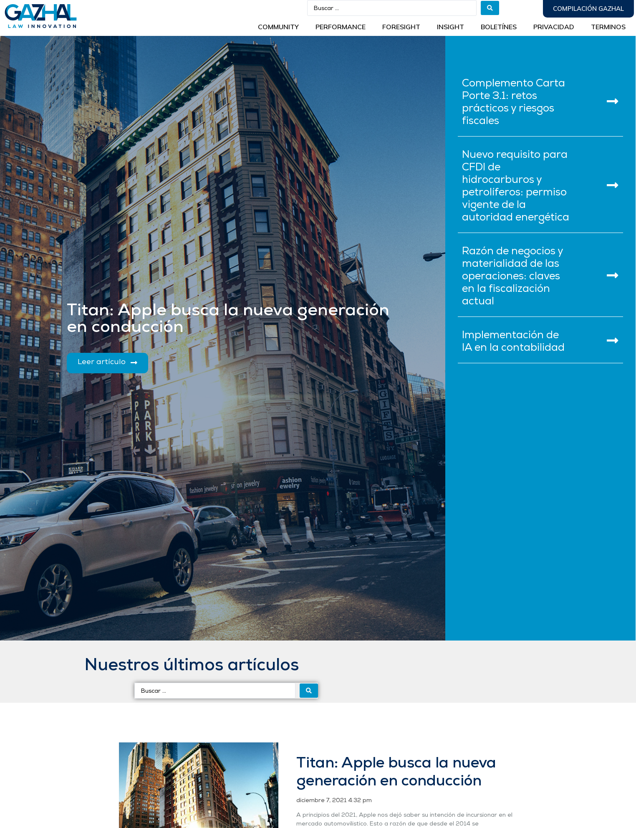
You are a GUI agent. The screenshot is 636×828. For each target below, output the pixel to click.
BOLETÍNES (499, 27)
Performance (340, 27)
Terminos (608, 27)
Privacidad (553, 27)
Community (278, 27)
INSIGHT (450, 27)
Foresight (401, 27)
